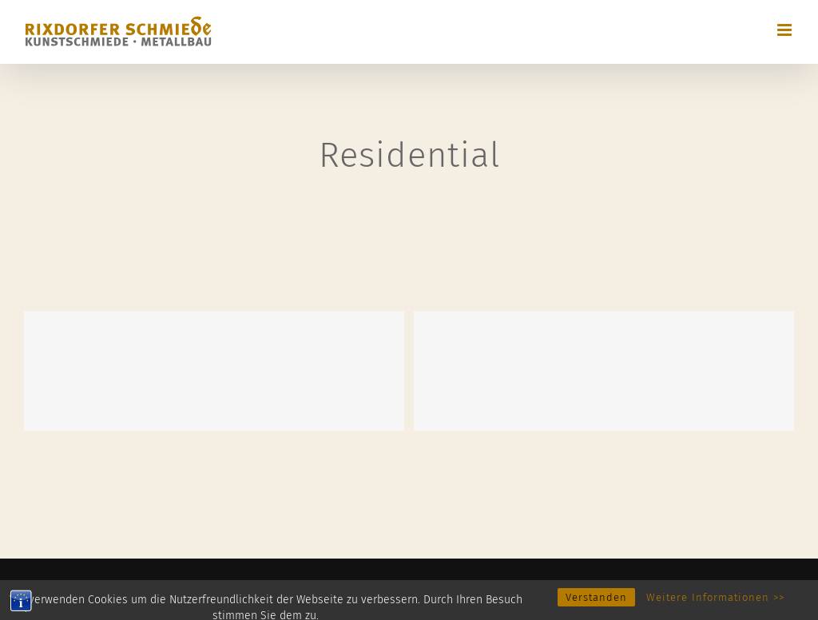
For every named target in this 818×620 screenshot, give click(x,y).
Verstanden (596, 606)
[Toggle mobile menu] (785, 30)
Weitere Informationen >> (715, 606)
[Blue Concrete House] (604, 371)
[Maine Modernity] (214, 371)
